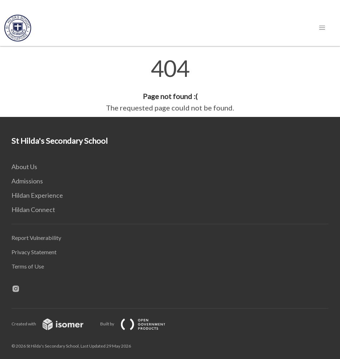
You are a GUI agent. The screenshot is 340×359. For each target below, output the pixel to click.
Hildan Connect (33, 209)
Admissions (27, 181)
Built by (138, 323)
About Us (24, 167)
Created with (53, 323)
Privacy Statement (34, 252)
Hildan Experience (37, 195)
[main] (170, 85)
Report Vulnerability (36, 237)
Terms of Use (27, 266)
